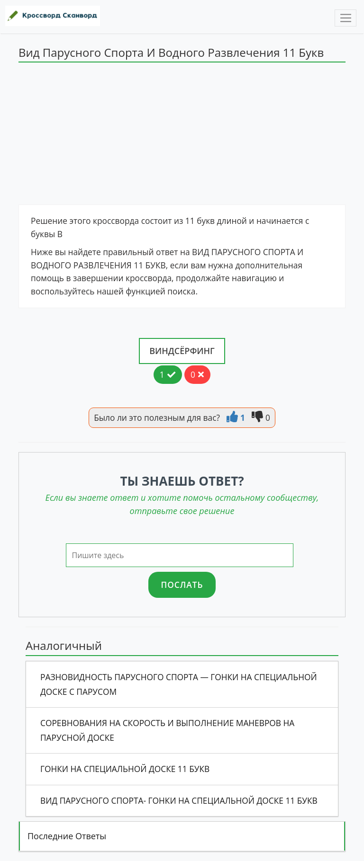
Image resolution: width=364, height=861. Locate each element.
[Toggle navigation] (345, 18)
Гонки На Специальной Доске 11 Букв (124, 768)
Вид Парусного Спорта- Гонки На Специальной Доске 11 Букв (179, 800)
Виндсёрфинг (182, 350)
